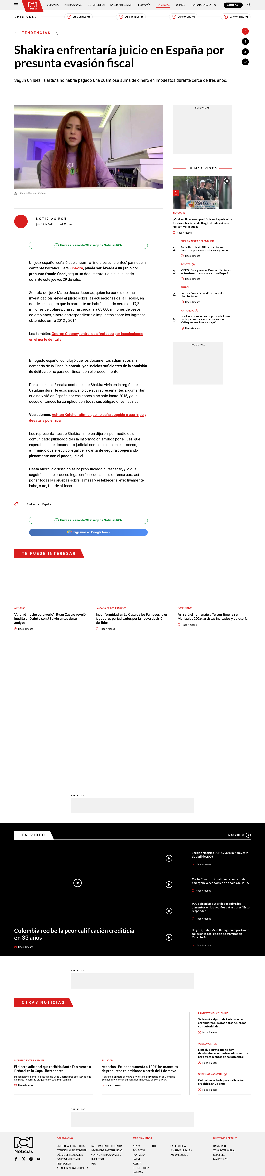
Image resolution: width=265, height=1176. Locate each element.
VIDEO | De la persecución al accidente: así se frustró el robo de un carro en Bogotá (206, 272)
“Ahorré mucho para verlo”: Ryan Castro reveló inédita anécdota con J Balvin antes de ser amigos (50, 618)
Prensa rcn (64, 1032)
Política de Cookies (157, 1053)
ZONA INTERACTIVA (224, 1016)
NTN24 (136, 1012)
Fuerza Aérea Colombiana (198, 241)
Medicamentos (207, 909)
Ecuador (107, 926)
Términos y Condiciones (186, 1053)
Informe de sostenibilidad (100, 1018)
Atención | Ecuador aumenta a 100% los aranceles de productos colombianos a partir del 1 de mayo (140, 935)
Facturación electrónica (107, 1012)
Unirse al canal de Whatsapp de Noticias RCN (88, 245)
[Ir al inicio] (32, 6)
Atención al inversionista (65, 1038)
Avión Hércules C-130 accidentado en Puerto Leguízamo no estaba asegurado (204, 249)
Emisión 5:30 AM (78, 17)
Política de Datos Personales (125, 1053)
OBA (93, 1032)
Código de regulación (70, 1023)
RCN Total (139, 1016)
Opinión (180, 5)
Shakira (76, 268)
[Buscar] (249, 5)
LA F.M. (136, 1025)
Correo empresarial (69, 1028)
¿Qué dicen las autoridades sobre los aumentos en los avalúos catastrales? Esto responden (221, 773)
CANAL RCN (233, 5)
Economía (145, 5)
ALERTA (137, 1029)
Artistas (20, 607)
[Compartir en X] (245, 51)
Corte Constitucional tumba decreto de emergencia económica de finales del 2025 (220, 747)
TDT (154, 1012)
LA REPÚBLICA (178, 1012)
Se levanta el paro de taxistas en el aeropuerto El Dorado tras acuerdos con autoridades (222, 889)
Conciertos (185, 607)
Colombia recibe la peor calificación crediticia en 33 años (77, 800)
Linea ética (97, 1028)
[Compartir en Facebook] (245, 41)
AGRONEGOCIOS (179, 1020)
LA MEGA (138, 1038)
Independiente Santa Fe (29, 926)
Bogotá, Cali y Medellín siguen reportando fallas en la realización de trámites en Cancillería (221, 799)
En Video (33, 701)
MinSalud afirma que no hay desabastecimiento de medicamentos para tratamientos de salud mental (223, 919)
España (46, 503)
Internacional (73, 5)
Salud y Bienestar (122, 5)
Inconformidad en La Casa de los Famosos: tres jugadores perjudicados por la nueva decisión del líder (131, 618)
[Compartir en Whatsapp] (245, 62)
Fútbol (185, 287)
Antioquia (179, 213)
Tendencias (163, 5)
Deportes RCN (96, 5)
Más (239, 701)
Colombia (53, 5)
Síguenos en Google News (88, 531)
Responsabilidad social (71, 1012)
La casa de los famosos (111, 607)
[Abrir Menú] (16, 5)
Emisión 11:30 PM (236, 17)
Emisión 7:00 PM (183, 17)
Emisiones (25, 16)
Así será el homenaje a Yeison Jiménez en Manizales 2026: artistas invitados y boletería (213, 616)
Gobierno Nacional (210, 940)
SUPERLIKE (219, 1020)
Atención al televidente (72, 1016)
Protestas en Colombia (213, 879)
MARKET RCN (220, 1025)
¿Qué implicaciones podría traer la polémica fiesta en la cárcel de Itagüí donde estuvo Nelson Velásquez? (202, 223)
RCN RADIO (139, 1020)
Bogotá (185, 264)
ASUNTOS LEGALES (181, 1016)
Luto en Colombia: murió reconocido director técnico (202, 295)
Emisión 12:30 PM (131, 17)
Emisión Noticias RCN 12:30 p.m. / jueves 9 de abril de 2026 (220, 720)
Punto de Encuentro (203, 5)
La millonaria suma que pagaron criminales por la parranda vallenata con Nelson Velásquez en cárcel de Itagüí (205, 319)
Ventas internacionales (106, 1023)
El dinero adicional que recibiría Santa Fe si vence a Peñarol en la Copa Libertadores (52, 935)
